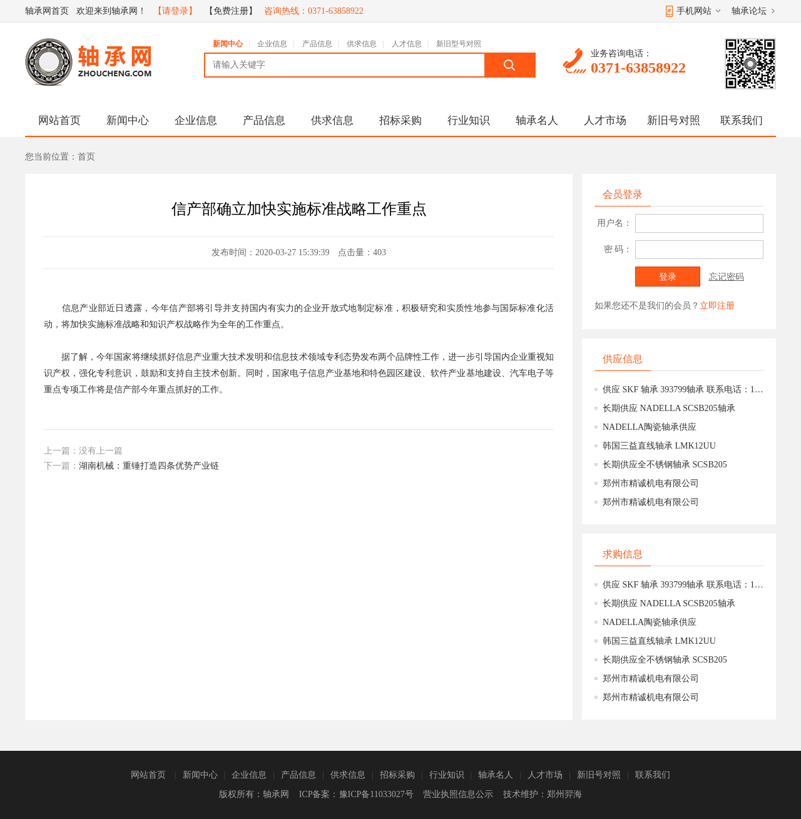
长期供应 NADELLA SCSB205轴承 (669, 408)
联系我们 (741, 120)
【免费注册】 (231, 11)
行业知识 (468, 120)
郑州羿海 (564, 794)
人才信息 (407, 43)
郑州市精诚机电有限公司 (651, 483)
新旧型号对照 (458, 43)
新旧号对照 (673, 120)
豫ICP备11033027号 (376, 794)
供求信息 (362, 43)
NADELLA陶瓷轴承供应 (649, 427)
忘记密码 (726, 277)
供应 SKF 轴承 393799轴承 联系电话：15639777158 (683, 389)
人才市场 (605, 120)
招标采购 (400, 120)
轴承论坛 (749, 11)
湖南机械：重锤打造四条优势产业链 (149, 466)
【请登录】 (175, 11)
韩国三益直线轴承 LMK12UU (659, 445)
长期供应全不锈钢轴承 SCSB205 (665, 464)
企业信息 (272, 43)
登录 (667, 277)
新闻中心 (228, 43)
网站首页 (59, 120)
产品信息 (317, 43)
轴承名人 (537, 120)
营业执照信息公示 (458, 794)
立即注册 (717, 305)
